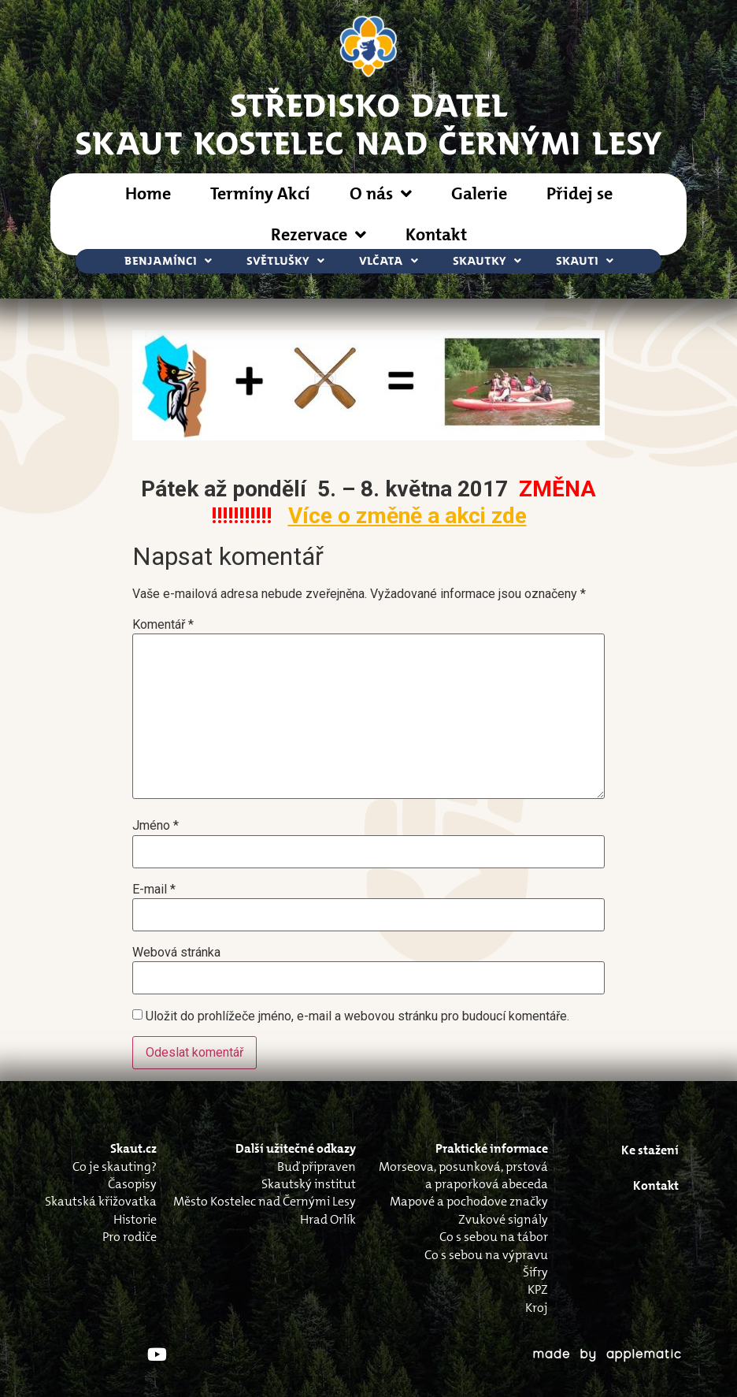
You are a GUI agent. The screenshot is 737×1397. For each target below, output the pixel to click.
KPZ (538, 1289)
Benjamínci (168, 261)
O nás (381, 193)
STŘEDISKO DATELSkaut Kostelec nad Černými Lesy (369, 123)
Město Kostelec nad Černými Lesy (264, 1201)
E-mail (154, 889)
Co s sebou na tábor (493, 1236)
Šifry (535, 1272)
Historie (135, 1219)
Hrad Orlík (328, 1219)
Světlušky (285, 261)
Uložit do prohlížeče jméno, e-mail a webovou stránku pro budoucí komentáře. (357, 1016)
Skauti (584, 261)
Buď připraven (316, 1166)
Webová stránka (176, 952)
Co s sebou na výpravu (486, 1255)
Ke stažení (650, 1150)
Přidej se (579, 193)
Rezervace (318, 234)
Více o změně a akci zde (407, 516)
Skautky (487, 261)
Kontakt (436, 234)
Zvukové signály (503, 1219)
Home (148, 193)
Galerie (479, 193)
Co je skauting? (114, 1166)
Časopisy (132, 1184)
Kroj (536, 1307)
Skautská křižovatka (101, 1201)
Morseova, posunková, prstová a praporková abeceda (463, 1175)
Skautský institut (308, 1184)
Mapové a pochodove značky (469, 1201)
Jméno (155, 825)
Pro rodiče (129, 1236)
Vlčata (388, 261)
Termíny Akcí (260, 193)
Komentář (163, 625)
